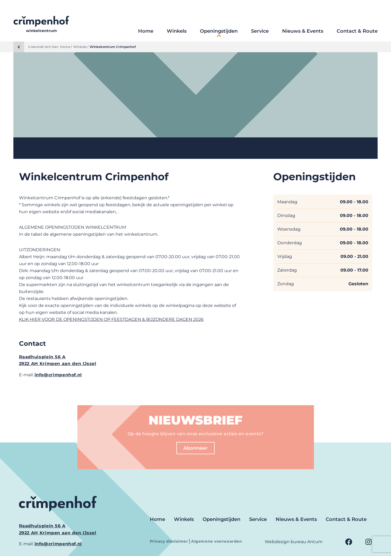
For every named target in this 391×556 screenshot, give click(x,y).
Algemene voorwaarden (216, 541)
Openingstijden (219, 31)
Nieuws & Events (302, 31)
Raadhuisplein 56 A (42, 356)
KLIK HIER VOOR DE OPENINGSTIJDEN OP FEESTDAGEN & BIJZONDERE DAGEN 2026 (111, 319)
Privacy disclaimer (169, 541)
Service (260, 31)
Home (145, 31)
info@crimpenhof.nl (58, 374)
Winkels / (80, 46)
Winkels (177, 31)
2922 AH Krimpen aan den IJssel (57, 363)
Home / (66, 46)
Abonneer (195, 448)
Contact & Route (357, 31)
